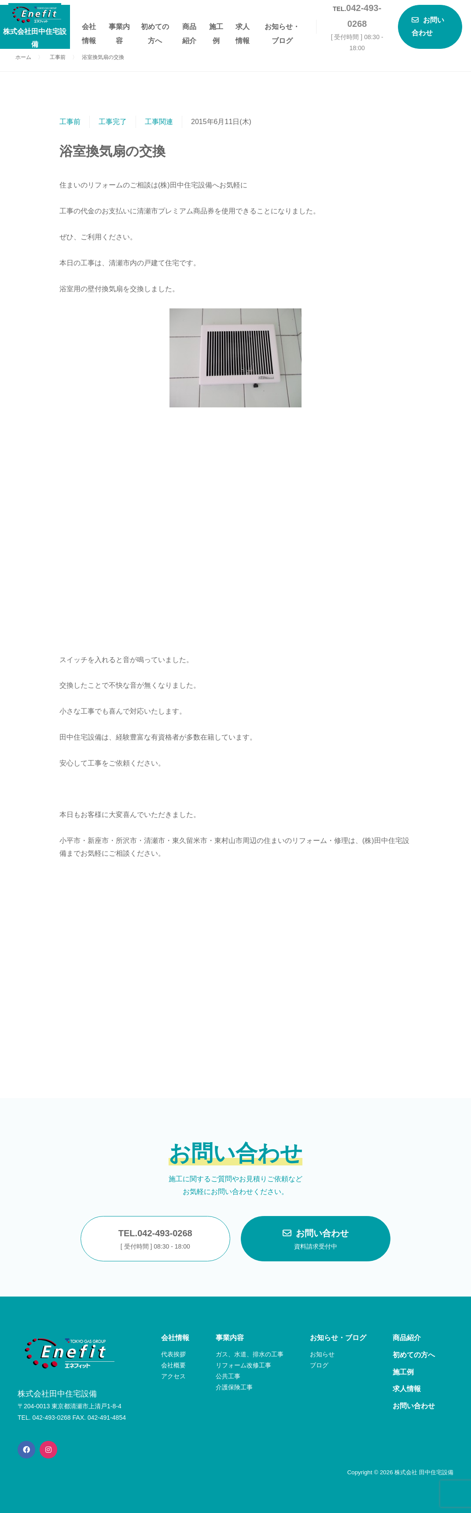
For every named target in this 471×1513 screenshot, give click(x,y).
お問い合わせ (315, 1240)
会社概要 (173, 1365)
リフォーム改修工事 (243, 1365)
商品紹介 (189, 28)
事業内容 (119, 28)
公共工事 (228, 1376)
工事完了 (113, 121)
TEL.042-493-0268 (155, 1240)
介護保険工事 (234, 1387)
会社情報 (89, 28)
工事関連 (159, 121)
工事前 (70, 121)
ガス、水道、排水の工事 (249, 1354)
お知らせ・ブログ (282, 28)
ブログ (319, 1365)
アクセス (173, 1376)
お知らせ (322, 1354)
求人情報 (243, 28)
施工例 (216, 28)
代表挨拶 (173, 1354)
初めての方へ (155, 28)
